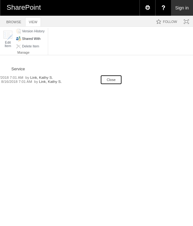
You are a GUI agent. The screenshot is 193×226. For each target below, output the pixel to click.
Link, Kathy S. (41, 77)
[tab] (14, 21)
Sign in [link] (182, 7)
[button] (7, 39)
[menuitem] (147, 8)
